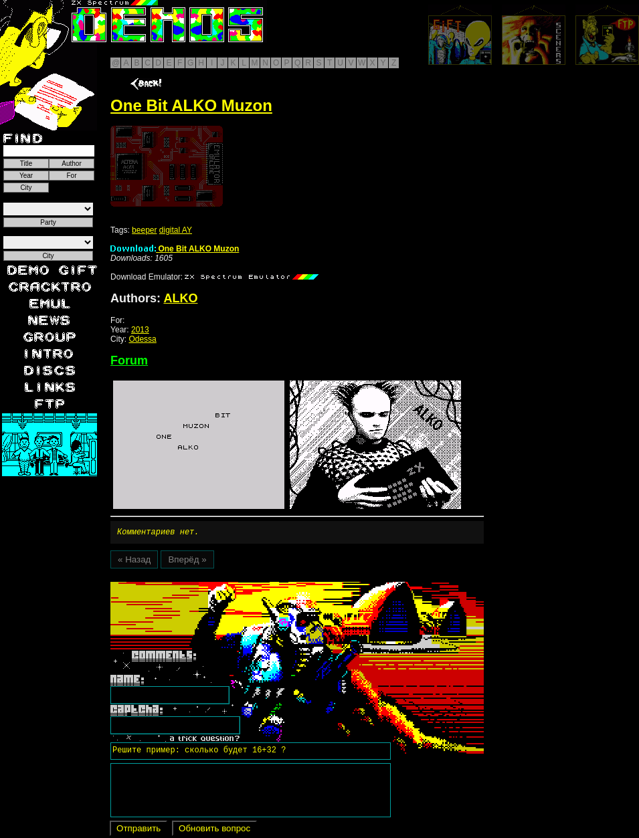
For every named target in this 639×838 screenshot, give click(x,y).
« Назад (134, 561)
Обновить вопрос (214, 830)
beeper (144, 230)
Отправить (138, 830)
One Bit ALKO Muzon (174, 248)
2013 (140, 329)
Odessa (142, 339)
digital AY (175, 230)
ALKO (180, 298)
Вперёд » (187, 561)
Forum (129, 360)
